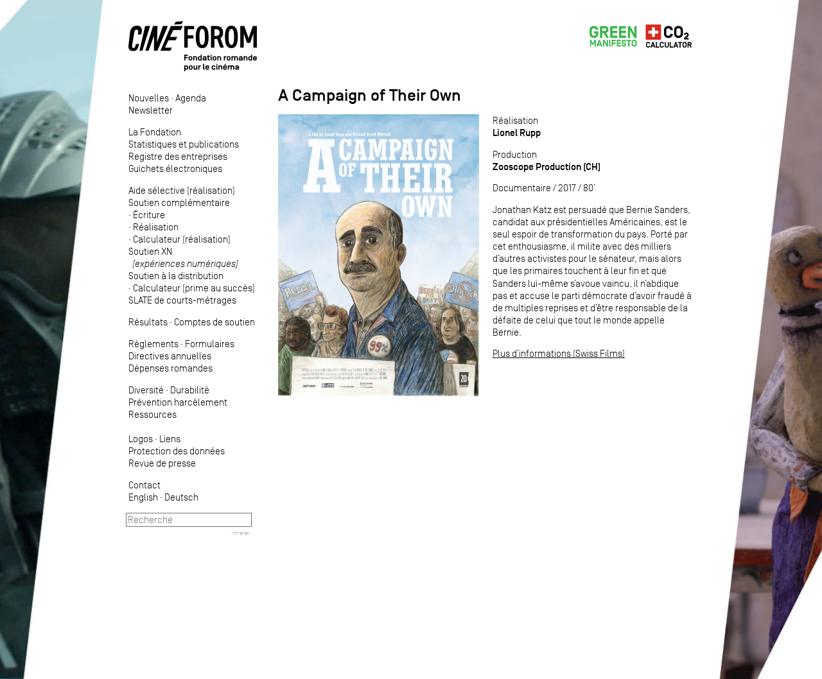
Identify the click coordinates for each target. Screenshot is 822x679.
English (143, 497)
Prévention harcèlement (177, 402)
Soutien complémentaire (179, 202)
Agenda (190, 97)
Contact (144, 484)
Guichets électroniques (175, 168)
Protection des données (176, 450)
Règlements (153, 343)
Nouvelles (148, 97)
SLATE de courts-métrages (182, 300)
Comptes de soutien (214, 321)
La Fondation (154, 131)
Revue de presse (162, 463)
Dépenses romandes (170, 368)
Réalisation (156, 226)
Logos (140, 438)
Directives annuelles (169, 355)
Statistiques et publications (183, 144)
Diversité (146, 389)
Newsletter (150, 110)
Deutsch (181, 497)
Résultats (148, 321)
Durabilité (189, 389)
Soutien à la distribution (175, 275)
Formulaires (209, 343)
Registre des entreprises (177, 156)
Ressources (152, 414)
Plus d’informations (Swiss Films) (559, 353)
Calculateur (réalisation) (182, 239)
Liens (169, 438)
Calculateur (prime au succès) (194, 287)
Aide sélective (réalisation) (181, 190)
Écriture (149, 214)
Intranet (240, 532)
